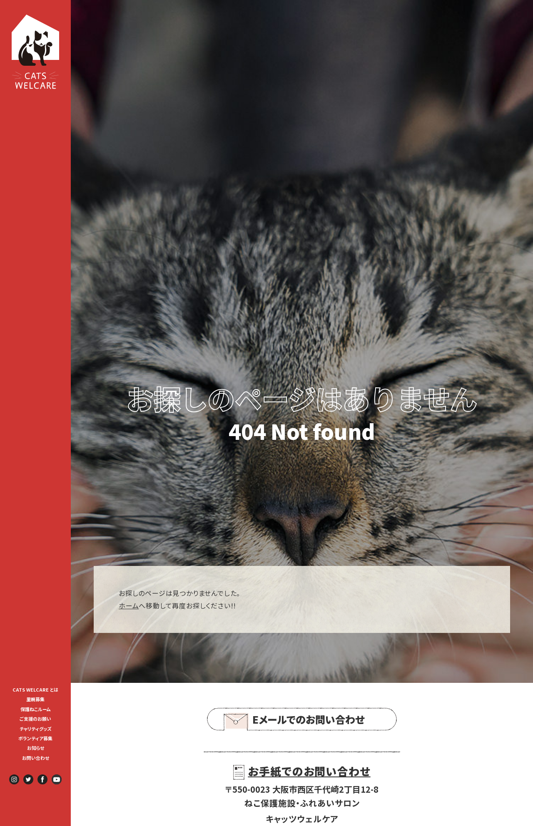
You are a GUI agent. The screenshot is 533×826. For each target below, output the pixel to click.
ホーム (129, 605)
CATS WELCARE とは (35, 689)
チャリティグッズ (36, 728)
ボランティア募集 (37, 738)
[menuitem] (35, 689)
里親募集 (35, 699)
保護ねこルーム (35, 709)
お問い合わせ (35, 757)
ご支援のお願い (35, 718)
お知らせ (35, 747)
